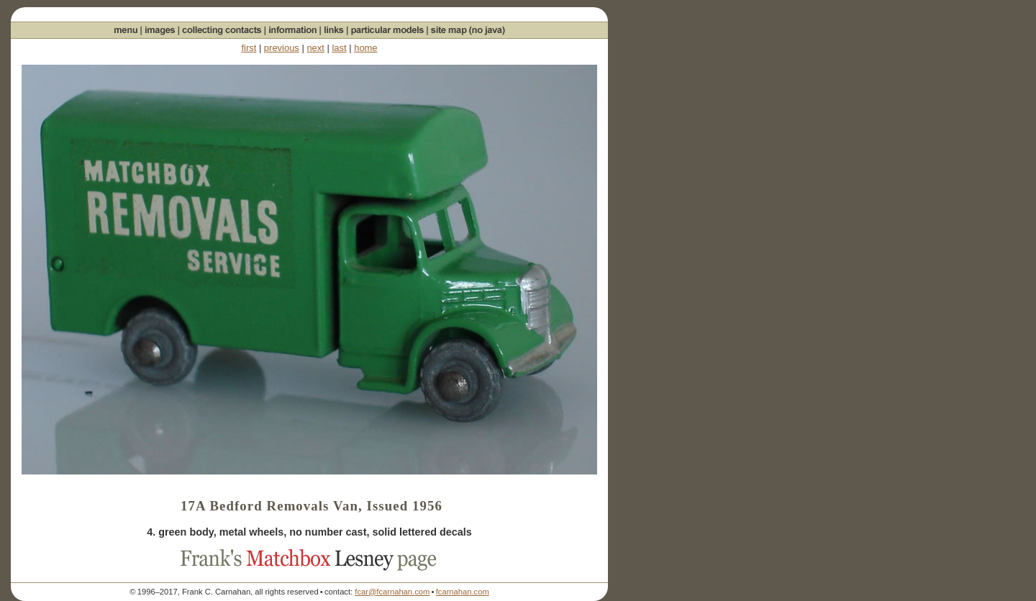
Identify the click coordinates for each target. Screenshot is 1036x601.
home (365, 47)
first (248, 47)
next (315, 47)
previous (281, 47)
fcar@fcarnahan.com (392, 591)
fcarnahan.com (462, 591)
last (339, 47)
